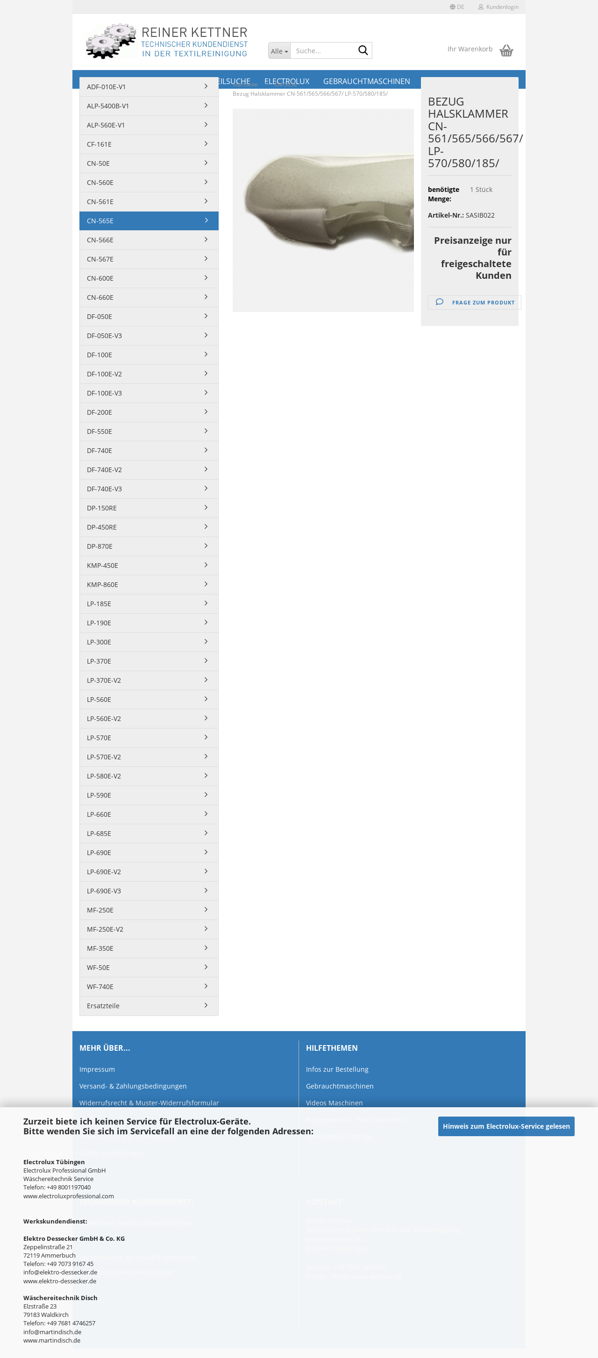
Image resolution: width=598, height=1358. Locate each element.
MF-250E (100, 909)
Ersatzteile (103, 1005)
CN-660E (100, 297)
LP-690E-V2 (104, 871)
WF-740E (100, 986)
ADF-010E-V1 (106, 86)
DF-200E (99, 412)
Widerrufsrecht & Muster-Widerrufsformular (149, 1102)
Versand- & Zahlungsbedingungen (133, 1086)
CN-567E (100, 259)
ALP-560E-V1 (106, 124)
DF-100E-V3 (104, 393)
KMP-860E (102, 584)
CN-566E (100, 239)
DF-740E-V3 (104, 488)
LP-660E (99, 814)
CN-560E (100, 182)
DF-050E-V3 (104, 335)
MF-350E (100, 948)
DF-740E (99, 450)
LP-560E (99, 699)
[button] (457, 7)
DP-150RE (102, 507)
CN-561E (100, 201)
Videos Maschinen (334, 1102)
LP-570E (99, 737)
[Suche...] (279, 50)
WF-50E (98, 967)
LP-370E (99, 661)
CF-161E (99, 144)
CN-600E (100, 278)
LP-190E (99, 622)
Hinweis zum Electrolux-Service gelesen (506, 1126)
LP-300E (99, 641)
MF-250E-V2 (105, 929)
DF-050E (99, 316)
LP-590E (99, 795)
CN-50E (98, 163)
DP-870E (100, 546)
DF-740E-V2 (104, 469)
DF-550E (99, 431)
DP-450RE (102, 527)
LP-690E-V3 (104, 890)
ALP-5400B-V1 (108, 105)
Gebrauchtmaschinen (340, 1086)
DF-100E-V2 (104, 373)
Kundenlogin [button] (498, 7)
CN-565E (100, 220)
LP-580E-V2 (104, 775)
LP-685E (99, 833)
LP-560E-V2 (104, 718)
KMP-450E (102, 565)
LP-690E (99, 852)
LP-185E (99, 603)
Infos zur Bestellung (337, 1069)
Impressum (97, 1069)
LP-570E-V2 (104, 756)
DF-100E (99, 354)
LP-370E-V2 (104, 680)
